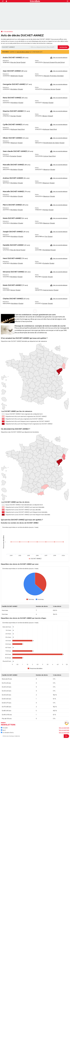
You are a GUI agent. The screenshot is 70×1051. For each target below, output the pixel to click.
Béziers (45, 116)
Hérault (50, 116)
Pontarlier (13, 156)
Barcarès (46, 76)
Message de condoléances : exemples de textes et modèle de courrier (40, 326)
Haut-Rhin (21, 129)
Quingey (13, 116)
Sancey (13, 290)
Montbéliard (46, 250)
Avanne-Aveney (48, 290)
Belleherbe (14, 76)
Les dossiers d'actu (7, 732)
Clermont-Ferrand (49, 62)
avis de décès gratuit (23, 52)
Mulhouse (14, 129)
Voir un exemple (64, 728)
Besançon (14, 143)
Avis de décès (8, 31)
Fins (46, 236)
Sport (3, 730)
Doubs (23, 62)
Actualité (4, 728)
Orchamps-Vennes (49, 89)
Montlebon (14, 89)
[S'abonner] (35, 736)
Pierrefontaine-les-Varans (51, 143)
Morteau (45, 102)
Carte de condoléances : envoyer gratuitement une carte (35, 315)
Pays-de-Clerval (15, 62)
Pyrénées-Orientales (56, 76)
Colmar (45, 156)
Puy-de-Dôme (59, 62)
